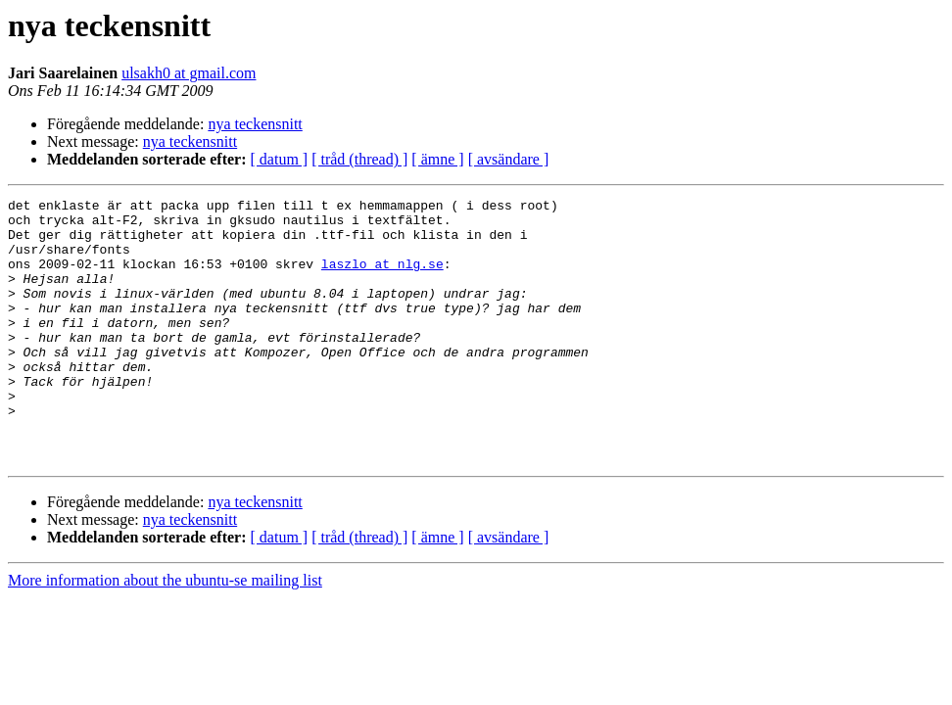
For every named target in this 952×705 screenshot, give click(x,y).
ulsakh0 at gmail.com (188, 73)
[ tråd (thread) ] (359, 159)
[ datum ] (280, 159)
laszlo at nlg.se (382, 278)
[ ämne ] (437, 159)
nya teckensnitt (255, 124)
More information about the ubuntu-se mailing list (165, 633)
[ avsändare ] (508, 159)
